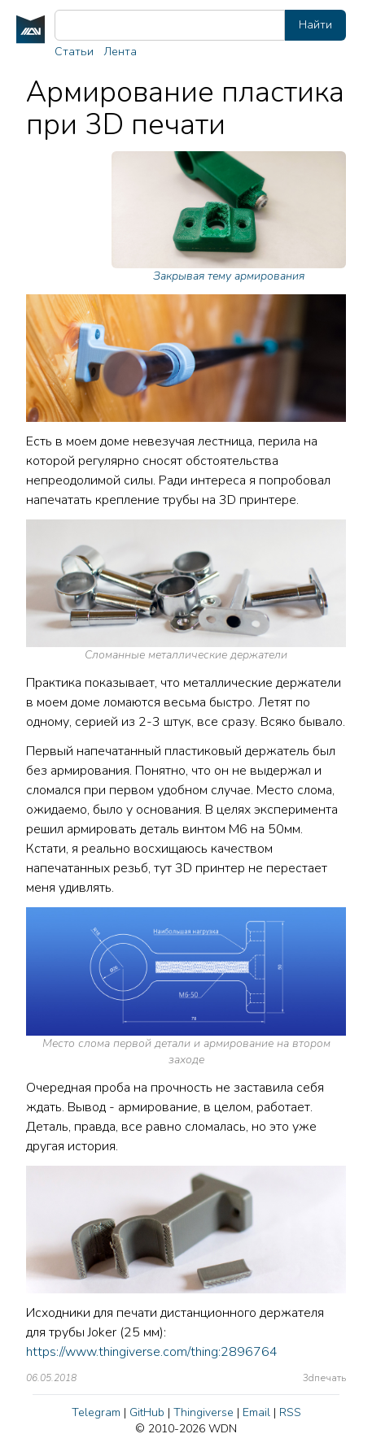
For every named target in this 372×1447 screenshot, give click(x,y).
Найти (315, 25)
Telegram (96, 1412)
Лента (120, 51)
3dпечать (324, 1377)
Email (256, 1412)
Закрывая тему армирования (229, 217)
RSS (290, 1412)
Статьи (74, 51)
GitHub (146, 1412)
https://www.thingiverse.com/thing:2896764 (152, 1352)
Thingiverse (203, 1412)
